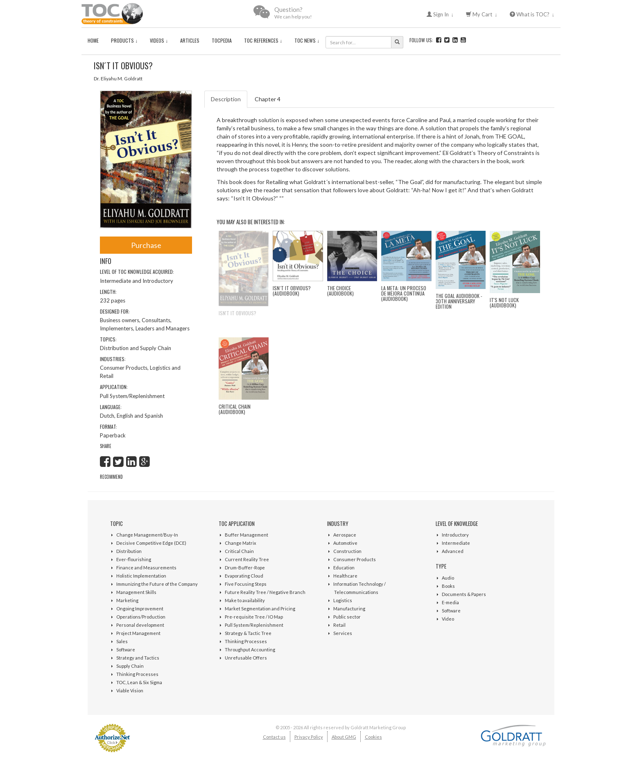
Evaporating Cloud (244, 575)
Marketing (127, 600)
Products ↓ (124, 40)
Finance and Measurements (146, 567)
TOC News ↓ (306, 40)
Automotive (345, 543)
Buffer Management (246, 534)
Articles (189, 40)
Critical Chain (239, 551)
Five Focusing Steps (246, 584)
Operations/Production (140, 616)
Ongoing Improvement (139, 608)
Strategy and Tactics (137, 657)
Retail (339, 625)
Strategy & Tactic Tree (248, 633)
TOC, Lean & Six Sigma (139, 682)
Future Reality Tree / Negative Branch (265, 592)
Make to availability (245, 600)
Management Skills (136, 592)
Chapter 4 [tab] (267, 99)
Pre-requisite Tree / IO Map (254, 616)
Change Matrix (240, 543)
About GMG (344, 736)
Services (342, 633)
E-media (450, 602)
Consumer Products (354, 559)
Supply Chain (130, 666)
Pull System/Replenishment (254, 625)
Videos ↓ (159, 40)
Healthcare (345, 575)
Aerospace (344, 534)
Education (344, 567)
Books (448, 586)
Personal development (140, 625)
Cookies (373, 736)
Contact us (274, 736)
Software (125, 649)
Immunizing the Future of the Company (157, 584)
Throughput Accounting (250, 649)
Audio (448, 577)
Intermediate (456, 543)
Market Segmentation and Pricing (260, 608)
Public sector (347, 616)
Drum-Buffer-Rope (245, 567)
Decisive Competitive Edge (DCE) (151, 543)
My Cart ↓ (481, 14)
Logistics (342, 600)
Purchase (146, 245)
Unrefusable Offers (246, 657)
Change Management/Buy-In (147, 534)
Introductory (455, 534)
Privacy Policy (308, 736)
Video (448, 618)
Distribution (129, 551)
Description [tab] (226, 99)
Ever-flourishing (133, 559)
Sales (122, 641)
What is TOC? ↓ (532, 14)
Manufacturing (349, 608)
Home (93, 40)
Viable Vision (129, 690)
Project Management (138, 633)
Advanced (452, 551)
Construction (347, 551)
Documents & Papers (464, 594)
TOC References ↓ (263, 40)
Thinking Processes (137, 674)
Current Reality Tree (247, 559)
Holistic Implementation (141, 575)
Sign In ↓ (440, 14)
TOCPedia (222, 40)
